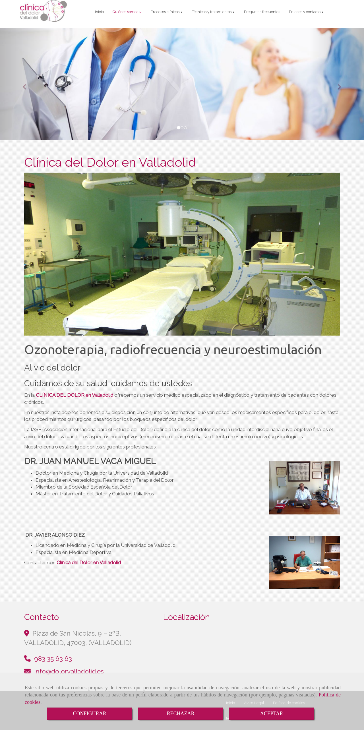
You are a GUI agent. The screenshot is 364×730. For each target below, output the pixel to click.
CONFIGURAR (89, 713)
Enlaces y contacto (306, 12)
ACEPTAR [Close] (271, 713)
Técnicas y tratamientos (213, 12)
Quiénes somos (127, 12)
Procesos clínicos (167, 12)
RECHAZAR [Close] (180, 713)
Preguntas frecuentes (262, 12)
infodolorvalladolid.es (69, 667)
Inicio (99, 12)
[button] (27, 80)
